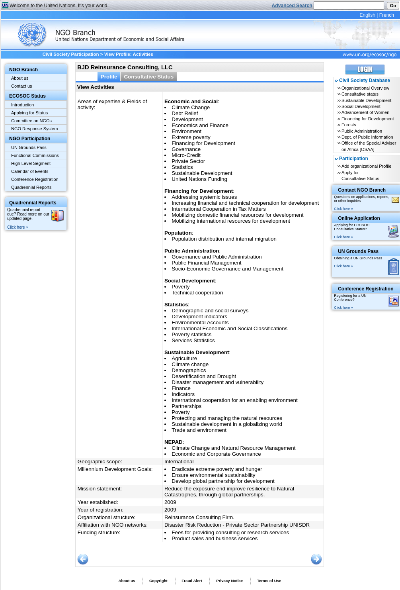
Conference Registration (35, 179)
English (367, 15)
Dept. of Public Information (367, 137)
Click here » (17, 227)
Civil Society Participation (71, 54)
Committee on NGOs (31, 120)
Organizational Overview (365, 88)
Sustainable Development (366, 100)
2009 (170, 502)
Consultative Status (149, 77)
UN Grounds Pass (29, 147)
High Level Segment (31, 163)
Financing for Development (367, 118)
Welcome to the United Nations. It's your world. (59, 5)
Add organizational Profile (366, 166)
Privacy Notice (229, 580)
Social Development (360, 106)
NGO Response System (34, 128)
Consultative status (360, 94)
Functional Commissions (35, 155)
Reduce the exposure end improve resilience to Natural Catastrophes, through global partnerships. (229, 492)
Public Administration (361, 131)
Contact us (21, 86)
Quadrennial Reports (31, 187)
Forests (348, 124)
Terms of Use (269, 580)
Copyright (158, 580)
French (386, 15)
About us (19, 78)
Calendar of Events (30, 171)
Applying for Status (29, 112)
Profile (109, 77)
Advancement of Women (365, 112)
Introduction (22, 104)
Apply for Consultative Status (360, 175)
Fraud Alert (191, 580)
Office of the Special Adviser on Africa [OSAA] (368, 146)
